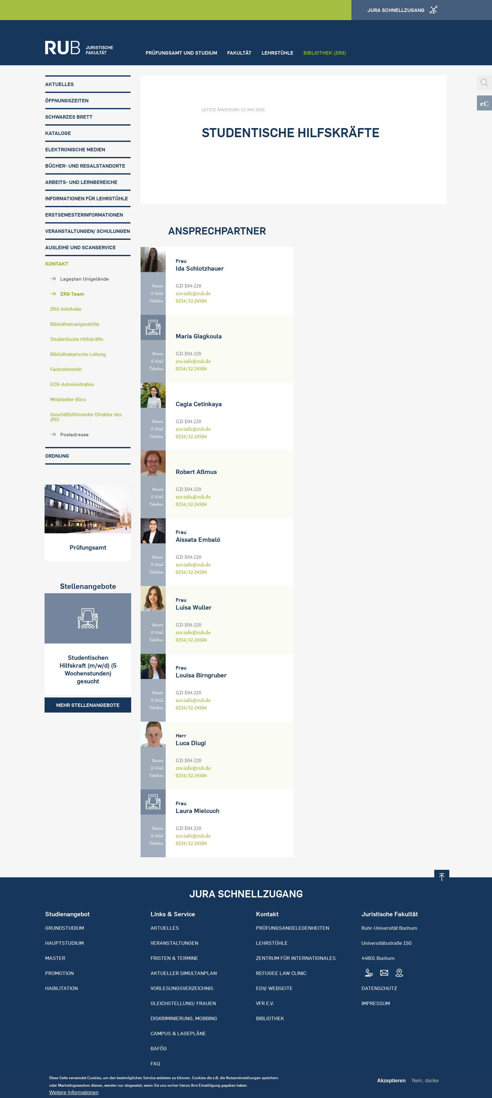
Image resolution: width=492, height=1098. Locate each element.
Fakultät (239, 53)
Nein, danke (425, 1082)
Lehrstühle (277, 53)
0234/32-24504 (191, 301)
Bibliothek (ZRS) (324, 53)
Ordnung (57, 456)
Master (55, 958)
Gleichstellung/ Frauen (183, 1003)
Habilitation (61, 988)
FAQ (155, 1063)
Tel (369, 973)
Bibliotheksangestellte (74, 324)
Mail (384, 973)
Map (399, 973)
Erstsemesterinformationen (84, 215)
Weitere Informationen (74, 1094)
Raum (157, 285)
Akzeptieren (391, 1082)
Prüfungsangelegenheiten (292, 928)
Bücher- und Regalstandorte (85, 166)
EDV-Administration (72, 384)
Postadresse (74, 434)
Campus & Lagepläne (178, 1033)
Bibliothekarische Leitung (78, 354)
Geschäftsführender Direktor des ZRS (86, 417)
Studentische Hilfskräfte (76, 339)
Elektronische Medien (75, 149)
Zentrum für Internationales (296, 958)
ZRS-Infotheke (65, 309)
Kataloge (58, 133)
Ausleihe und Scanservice (80, 247)
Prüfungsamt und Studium (181, 53)
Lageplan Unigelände (84, 279)
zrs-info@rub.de (193, 293)
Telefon (156, 301)
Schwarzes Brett (69, 117)
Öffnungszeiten (66, 100)
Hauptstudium (64, 943)
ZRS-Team (72, 294)
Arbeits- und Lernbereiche (81, 182)
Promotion (59, 973)
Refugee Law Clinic (281, 973)
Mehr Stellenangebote (88, 704)
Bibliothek (270, 1018)
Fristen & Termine (174, 958)
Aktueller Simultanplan (184, 973)
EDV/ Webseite (274, 988)
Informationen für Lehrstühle (86, 198)
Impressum (375, 1003)
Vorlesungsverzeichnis (182, 988)
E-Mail (157, 293)
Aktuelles (59, 84)
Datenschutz (379, 988)
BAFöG (159, 1048)
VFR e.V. (265, 1003)
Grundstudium (64, 928)
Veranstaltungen (174, 943)
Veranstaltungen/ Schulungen (87, 231)
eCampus (484, 102)
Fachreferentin (66, 369)
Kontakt (56, 264)
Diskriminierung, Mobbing (184, 1018)
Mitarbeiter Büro (68, 399)
